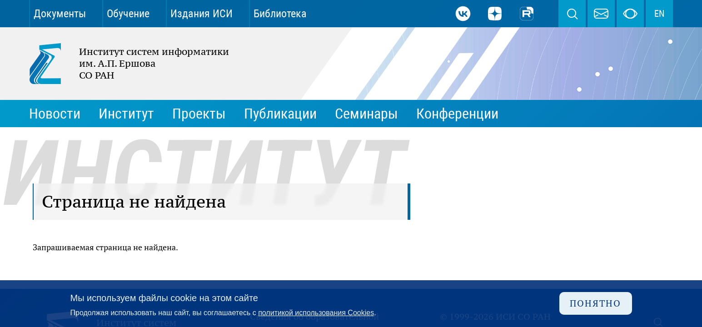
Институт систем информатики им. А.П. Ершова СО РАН (124, 63)
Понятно (595, 303)
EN (659, 13)
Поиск (572, 13)
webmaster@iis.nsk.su (601, 13)
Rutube (526, 13)
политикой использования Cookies (316, 313)
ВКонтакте (463, 13)
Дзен (494, 13)
